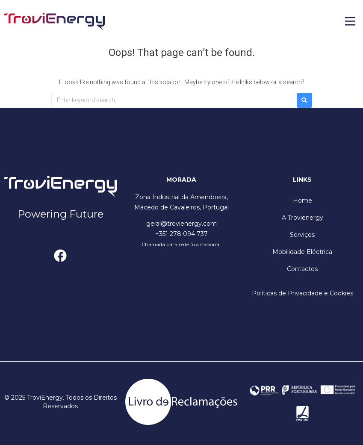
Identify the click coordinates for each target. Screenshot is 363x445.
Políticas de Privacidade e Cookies (302, 293)
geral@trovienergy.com (181, 223)
